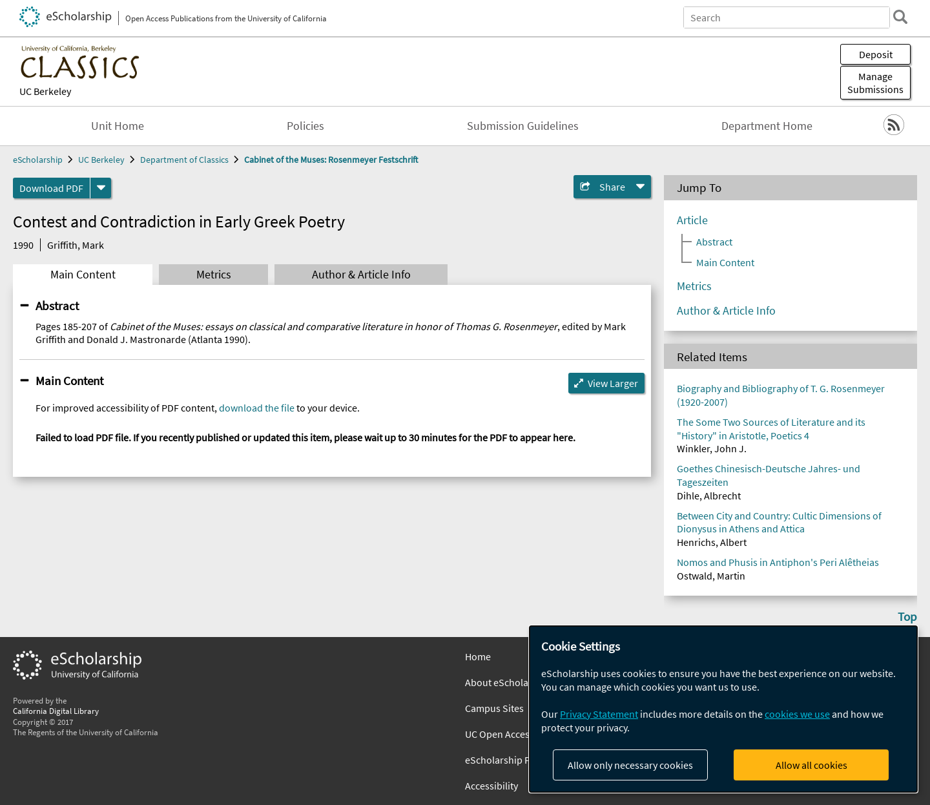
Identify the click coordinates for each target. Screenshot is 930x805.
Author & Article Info (361, 274)
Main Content (83, 274)
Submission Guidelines (523, 126)
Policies (305, 126)
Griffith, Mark (75, 244)
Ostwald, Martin (711, 575)
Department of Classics (184, 159)
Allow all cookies (811, 764)
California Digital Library (56, 711)
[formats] (100, 188)
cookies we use (797, 713)
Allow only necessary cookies (630, 764)
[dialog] (723, 709)
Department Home (766, 126)
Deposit (876, 54)
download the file (256, 407)
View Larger (613, 383)
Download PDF (51, 188)
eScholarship (38, 159)
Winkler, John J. (712, 448)
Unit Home (117, 126)
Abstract (57, 305)
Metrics (213, 274)
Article (692, 220)
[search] (900, 16)
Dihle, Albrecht (709, 495)
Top (907, 616)
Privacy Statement (599, 713)
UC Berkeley (45, 91)
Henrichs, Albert (712, 542)
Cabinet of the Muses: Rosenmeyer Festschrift (331, 159)
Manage (875, 83)
